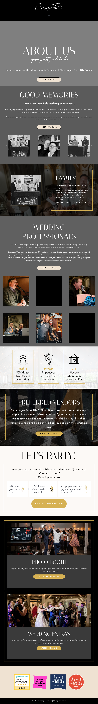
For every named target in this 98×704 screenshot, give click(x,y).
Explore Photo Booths (49, 576)
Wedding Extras (49, 648)
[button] (49, 16)
